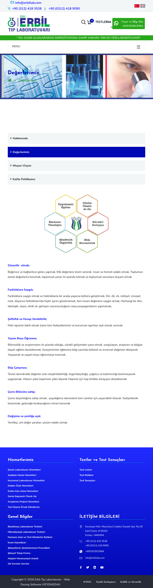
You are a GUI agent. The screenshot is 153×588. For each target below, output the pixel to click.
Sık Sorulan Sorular (18, 563)
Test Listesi (85, 469)
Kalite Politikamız (22, 179)
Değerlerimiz (19, 152)
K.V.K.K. (87, 582)
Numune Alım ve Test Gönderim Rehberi (30, 537)
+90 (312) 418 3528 (27, 8)
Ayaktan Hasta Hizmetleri (22, 475)
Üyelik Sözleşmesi (106, 582)
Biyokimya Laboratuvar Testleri (25, 526)
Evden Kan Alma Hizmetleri (23, 491)
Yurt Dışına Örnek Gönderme (24, 507)
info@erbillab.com (25, 3)
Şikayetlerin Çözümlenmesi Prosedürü (29, 548)
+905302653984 (94, 551)
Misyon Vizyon (20, 166)
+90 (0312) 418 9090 (64, 8)
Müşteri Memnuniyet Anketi (23, 558)
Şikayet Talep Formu (19, 553)
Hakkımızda (19, 138)
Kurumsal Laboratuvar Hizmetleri (26, 480)
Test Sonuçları (87, 480)
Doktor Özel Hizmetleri (20, 485)
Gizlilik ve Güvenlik (130, 582)
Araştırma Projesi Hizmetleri (23, 501)
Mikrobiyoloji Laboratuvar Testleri (26, 532)
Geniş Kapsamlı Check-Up (22, 496)
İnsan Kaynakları (17, 542)
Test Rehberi (86, 475)
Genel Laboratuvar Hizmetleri (24, 469)
